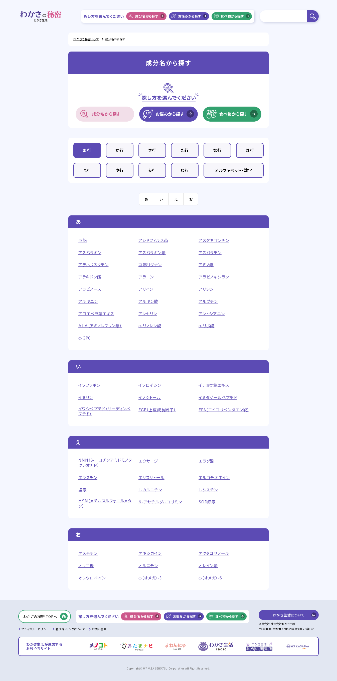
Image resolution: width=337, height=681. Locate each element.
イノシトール (149, 397)
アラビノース (89, 289)
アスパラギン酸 (152, 252)
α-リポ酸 (206, 325)
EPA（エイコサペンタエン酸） (224, 409)
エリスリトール (151, 477)
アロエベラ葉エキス (96, 313)
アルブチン (208, 301)
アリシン (206, 289)
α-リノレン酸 (149, 325)
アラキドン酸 (89, 276)
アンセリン (147, 313)
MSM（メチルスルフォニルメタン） (105, 503)
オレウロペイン (92, 577)
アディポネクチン (93, 264)
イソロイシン (149, 385)
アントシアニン (212, 313)
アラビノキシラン (214, 276)
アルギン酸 (148, 301)
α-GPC (84, 337)
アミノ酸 (206, 264)
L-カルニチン (150, 489)
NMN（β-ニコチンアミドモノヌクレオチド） (105, 462)
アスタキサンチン (214, 240)
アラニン (146, 276)
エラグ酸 (206, 461)
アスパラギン (89, 252)
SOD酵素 (207, 501)
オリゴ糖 (86, 565)
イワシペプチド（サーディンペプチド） (104, 411)
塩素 (82, 489)
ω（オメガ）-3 (150, 577)
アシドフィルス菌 (153, 240)
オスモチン (88, 553)
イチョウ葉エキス (214, 385)
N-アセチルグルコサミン (160, 501)
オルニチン (148, 565)
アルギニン (88, 301)
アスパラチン (210, 252)
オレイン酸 (208, 565)
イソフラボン (89, 385)
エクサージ (148, 461)
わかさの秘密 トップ (86, 39)
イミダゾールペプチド (218, 397)
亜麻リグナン (150, 264)
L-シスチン (208, 489)
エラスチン (87, 477)
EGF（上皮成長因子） (157, 409)
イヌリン (85, 397)
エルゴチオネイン (214, 477)
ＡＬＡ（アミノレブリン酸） (100, 325)
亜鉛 (82, 240)
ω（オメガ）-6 (210, 577)
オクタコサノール (214, 553)
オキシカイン (150, 553)
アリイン (145, 289)
